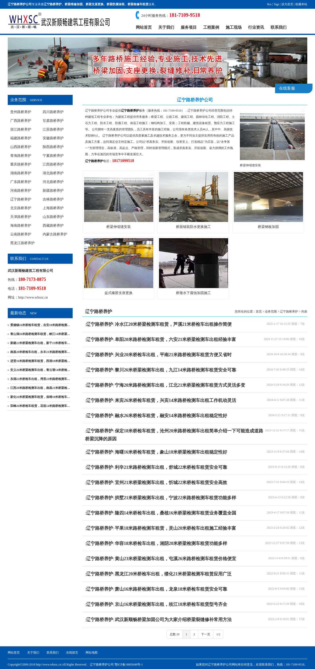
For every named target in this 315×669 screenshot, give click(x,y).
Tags (276, 4)
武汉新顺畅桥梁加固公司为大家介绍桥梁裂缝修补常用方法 (173, 619)
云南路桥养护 (20, 234)
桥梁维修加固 (74, 4)
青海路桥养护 (20, 156)
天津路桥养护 (20, 217)
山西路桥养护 (20, 147)
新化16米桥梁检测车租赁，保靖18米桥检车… (40, 397)
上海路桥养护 (53, 208)
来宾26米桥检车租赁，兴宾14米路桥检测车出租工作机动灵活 (175, 400)
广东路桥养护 (20, 182)
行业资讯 (256, 27)
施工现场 (234, 27)
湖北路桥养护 (53, 173)
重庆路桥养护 (20, 164)
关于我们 (166, 27)
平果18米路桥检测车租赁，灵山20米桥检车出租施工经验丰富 (175, 528)
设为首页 (287, 4)
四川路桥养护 (53, 112)
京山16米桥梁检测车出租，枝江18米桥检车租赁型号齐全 (171, 604)
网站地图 (92, 652)
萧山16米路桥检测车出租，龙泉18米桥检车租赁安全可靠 (171, 589)
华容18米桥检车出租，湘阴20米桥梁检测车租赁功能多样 (171, 543)
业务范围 (271, 311)
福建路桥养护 (20, 138)
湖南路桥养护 (20, 173)
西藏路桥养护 (53, 225)
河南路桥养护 (20, 190)
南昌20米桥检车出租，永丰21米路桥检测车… (40, 352)
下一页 (205, 634)
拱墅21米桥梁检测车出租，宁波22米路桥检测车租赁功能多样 (175, 497)
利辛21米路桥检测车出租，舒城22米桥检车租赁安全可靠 (171, 467)
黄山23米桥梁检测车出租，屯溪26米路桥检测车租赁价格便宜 (175, 558)
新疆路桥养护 (53, 190)
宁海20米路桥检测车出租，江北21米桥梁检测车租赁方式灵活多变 (180, 385)
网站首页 (144, 27)
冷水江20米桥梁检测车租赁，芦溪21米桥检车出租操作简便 (173, 324)
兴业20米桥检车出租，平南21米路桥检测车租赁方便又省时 (173, 354)
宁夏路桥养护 (53, 156)
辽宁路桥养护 (53, 4)
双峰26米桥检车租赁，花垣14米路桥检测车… (40, 406)
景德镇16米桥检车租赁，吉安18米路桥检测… (40, 325)
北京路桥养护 (20, 208)
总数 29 (174, 634)
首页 (259, 311)
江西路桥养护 (53, 164)
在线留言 (72, 652)
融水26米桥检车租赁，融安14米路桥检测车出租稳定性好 (171, 415)
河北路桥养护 (53, 182)
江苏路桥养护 (53, 129)
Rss (269, 4)
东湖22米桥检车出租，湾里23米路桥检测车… (40, 379)
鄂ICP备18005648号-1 (129, 664)
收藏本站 (301, 4)
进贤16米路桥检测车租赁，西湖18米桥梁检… (40, 361)
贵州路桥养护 (20, 112)
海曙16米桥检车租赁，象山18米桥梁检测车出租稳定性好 (171, 452)
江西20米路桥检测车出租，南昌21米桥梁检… (40, 388)
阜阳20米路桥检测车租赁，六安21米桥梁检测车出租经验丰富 (175, 339)
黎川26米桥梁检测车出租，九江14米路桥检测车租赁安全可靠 (175, 369)
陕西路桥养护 (53, 147)
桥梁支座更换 (95, 4)
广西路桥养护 (20, 121)
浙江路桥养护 (20, 129)
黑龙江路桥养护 (22, 243)
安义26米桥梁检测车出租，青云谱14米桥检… (40, 370)
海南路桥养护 (20, 225)
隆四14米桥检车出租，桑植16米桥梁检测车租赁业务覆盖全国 (175, 512)
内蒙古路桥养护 (55, 234)
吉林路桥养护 (53, 199)
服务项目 (189, 27)
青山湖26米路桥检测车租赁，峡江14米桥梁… (40, 334)
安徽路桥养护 (53, 138)
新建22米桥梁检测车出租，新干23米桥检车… (40, 343)
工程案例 (211, 27)
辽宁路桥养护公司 (97, 110)
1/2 (218, 634)
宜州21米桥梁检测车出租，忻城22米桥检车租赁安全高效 (171, 482)
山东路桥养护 (53, 217)
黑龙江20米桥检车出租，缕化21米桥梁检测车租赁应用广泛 (173, 573)
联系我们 (279, 27)
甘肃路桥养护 (53, 121)
